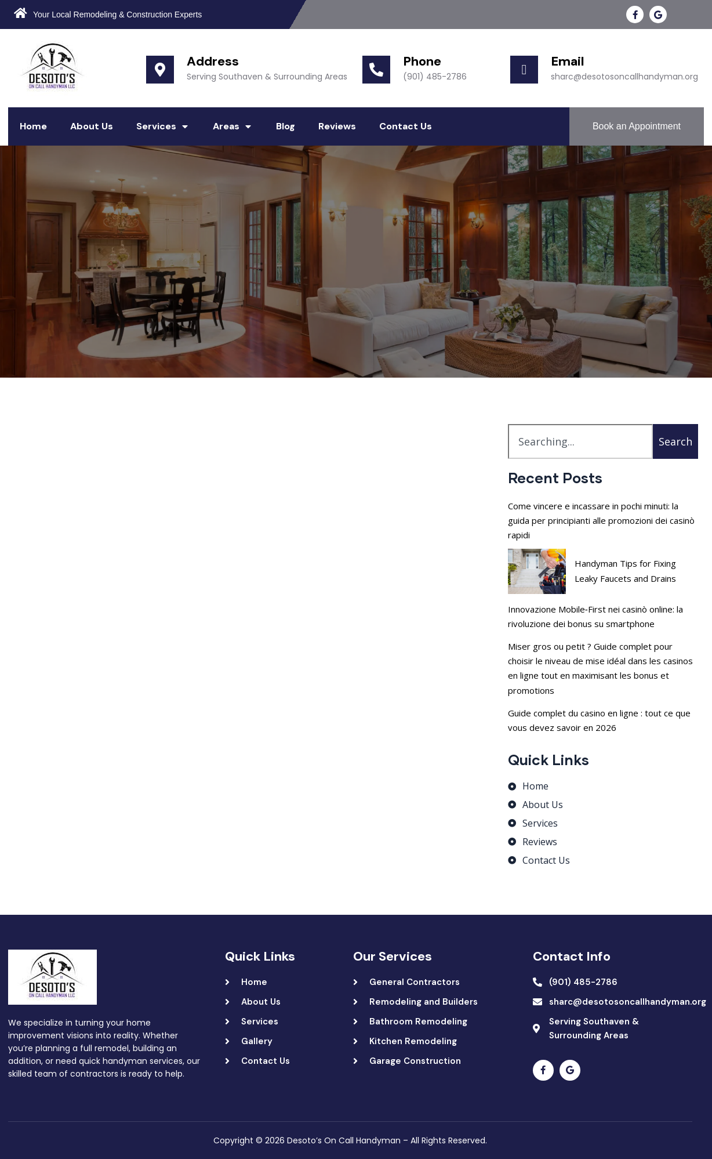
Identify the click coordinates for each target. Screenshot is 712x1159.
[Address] (160, 70)
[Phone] (376, 70)
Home (33, 126)
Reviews (337, 126)
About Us (91, 126)
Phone (422, 61)
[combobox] (580, 441)
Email (567, 61)
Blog (285, 126)
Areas (233, 126)
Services (163, 126)
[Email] (524, 70)
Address (213, 61)
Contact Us (405, 126)
